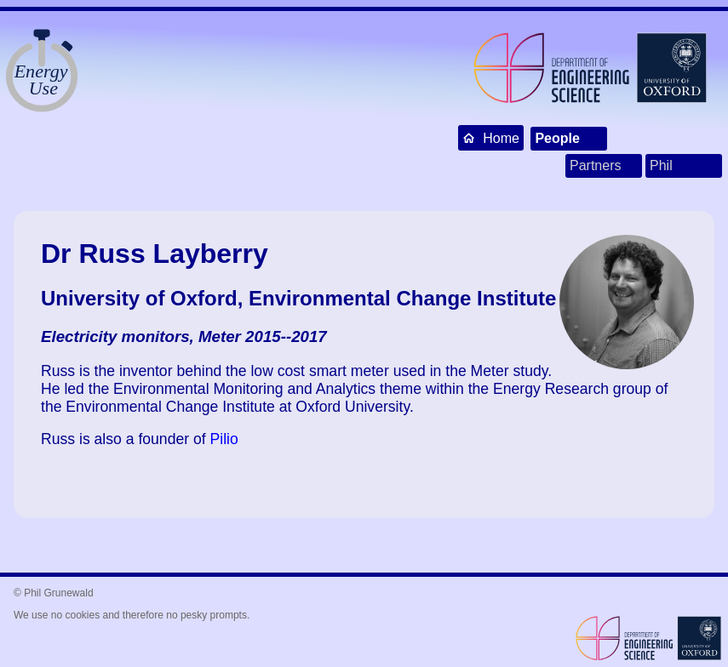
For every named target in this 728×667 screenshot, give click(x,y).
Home (490, 137)
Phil (661, 165)
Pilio (224, 439)
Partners (595, 165)
